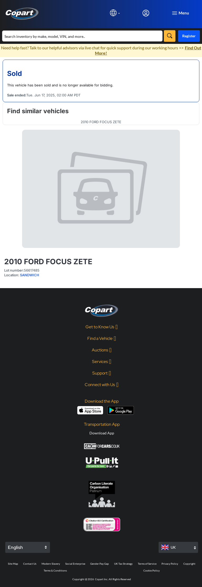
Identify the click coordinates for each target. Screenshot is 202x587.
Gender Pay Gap (99, 563)
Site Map (13, 563)
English (15, 547)
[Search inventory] (82, 35)
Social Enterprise (75, 563)
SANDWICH (29, 275)
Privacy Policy (169, 563)
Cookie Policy (151, 570)
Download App (101, 433)
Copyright (189, 563)
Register (189, 36)
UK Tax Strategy (123, 563)
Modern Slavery (51, 563)
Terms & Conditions (55, 570)
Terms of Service (147, 563)
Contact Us (29, 563)
